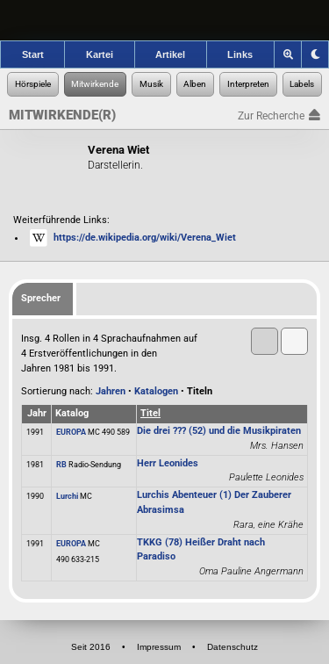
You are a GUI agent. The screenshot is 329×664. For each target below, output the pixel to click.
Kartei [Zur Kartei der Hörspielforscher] (99, 54)
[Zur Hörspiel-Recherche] (33, 84)
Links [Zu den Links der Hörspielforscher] (240, 54)
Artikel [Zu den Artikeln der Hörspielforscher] (170, 54)
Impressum (159, 647)
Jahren (110, 391)
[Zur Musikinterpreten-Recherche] (248, 84)
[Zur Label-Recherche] (303, 84)
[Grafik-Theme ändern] (315, 54)
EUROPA (71, 432)
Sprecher (41, 298)
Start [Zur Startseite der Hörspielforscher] (33, 54)
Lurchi (67, 496)
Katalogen (156, 391)
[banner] (164, 20)
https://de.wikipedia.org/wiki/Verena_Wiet (145, 237)
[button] (294, 341)
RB (61, 464)
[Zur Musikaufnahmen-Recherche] (151, 84)
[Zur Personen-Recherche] (95, 84)
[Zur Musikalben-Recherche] (195, 84)
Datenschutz (232, 647)
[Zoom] (288, 54)
